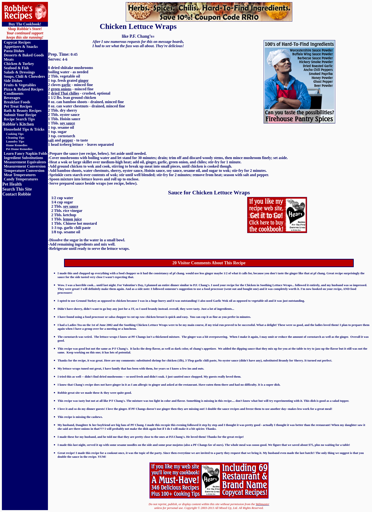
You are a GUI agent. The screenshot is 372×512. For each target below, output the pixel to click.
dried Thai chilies (65, 93)
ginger (83, 80)
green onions (61, 89)
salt (51, 140)
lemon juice (72, 219)
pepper (67, 140)
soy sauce (67, 123)
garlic (66, 85)
